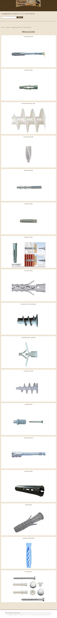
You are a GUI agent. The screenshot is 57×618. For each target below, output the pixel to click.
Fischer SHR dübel (28, 170)
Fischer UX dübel (28, 237)
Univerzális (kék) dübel (28, 538)
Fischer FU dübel (28, 70)
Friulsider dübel (28, 270)
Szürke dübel (28, 504)
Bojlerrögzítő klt (28, 36)
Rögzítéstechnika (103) (16, 27)
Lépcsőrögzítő (28, 404)
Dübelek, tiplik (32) (27, 27)
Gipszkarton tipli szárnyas (29, 337)
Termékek (8, 27)
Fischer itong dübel (28, 136)
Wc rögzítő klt (28, 571)
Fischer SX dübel (28, 203)
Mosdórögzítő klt (28, 437)
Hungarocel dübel (28, 371)
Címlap (2, 27)
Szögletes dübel (28, 471)
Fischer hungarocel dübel (28, 103)
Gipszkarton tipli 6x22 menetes (28, 304)
